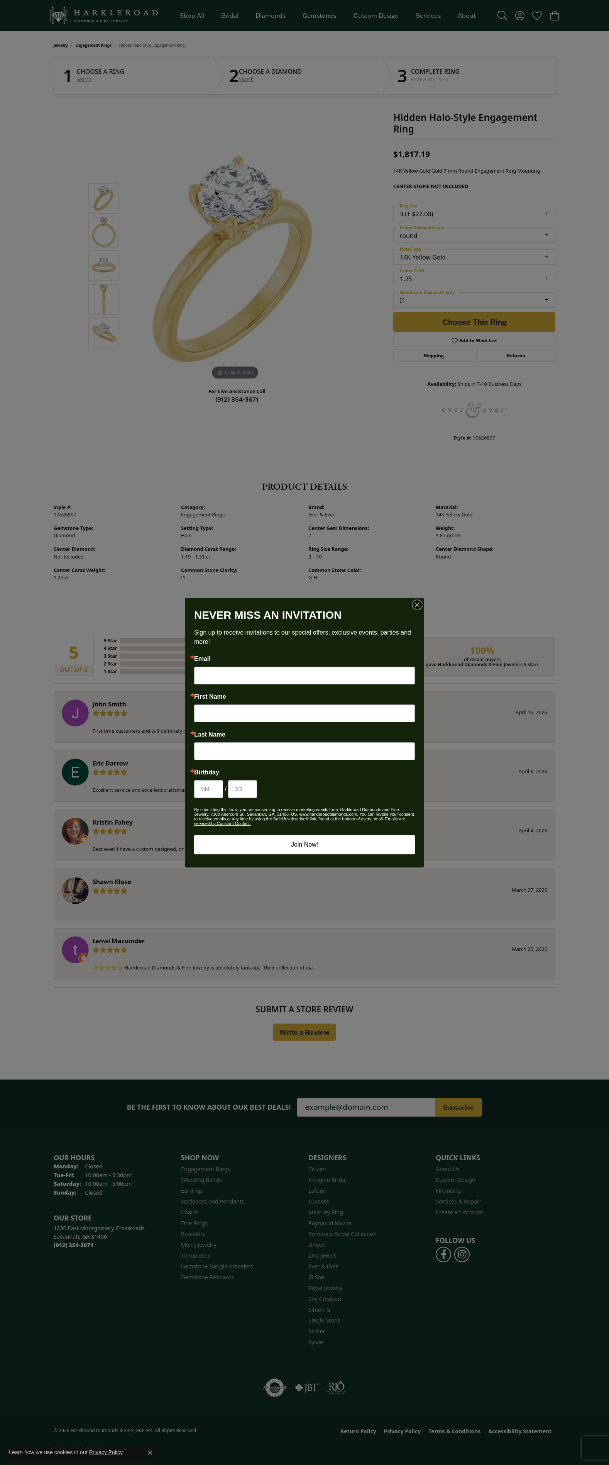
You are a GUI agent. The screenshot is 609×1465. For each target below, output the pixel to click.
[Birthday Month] (208, 789)
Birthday (206, 772)
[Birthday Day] (242, 789)
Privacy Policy (105, 1452)
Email (202, 659)
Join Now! (304, 844)
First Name (210, 697)
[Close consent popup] (150, 1452)
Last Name (209, 735)
